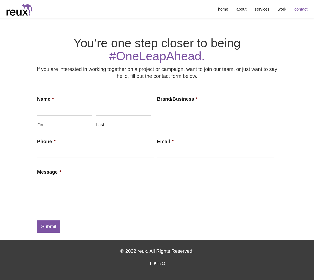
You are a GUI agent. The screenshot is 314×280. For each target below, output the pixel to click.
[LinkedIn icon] (159, 263)
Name (45, 99)
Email (165, 141)
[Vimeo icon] (154, 263)
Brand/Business (177, 99)
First (41, 124)
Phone (46, 141)
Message (49, 172)
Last (100, 124)
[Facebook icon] (150, 263)
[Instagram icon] (163, 263)
